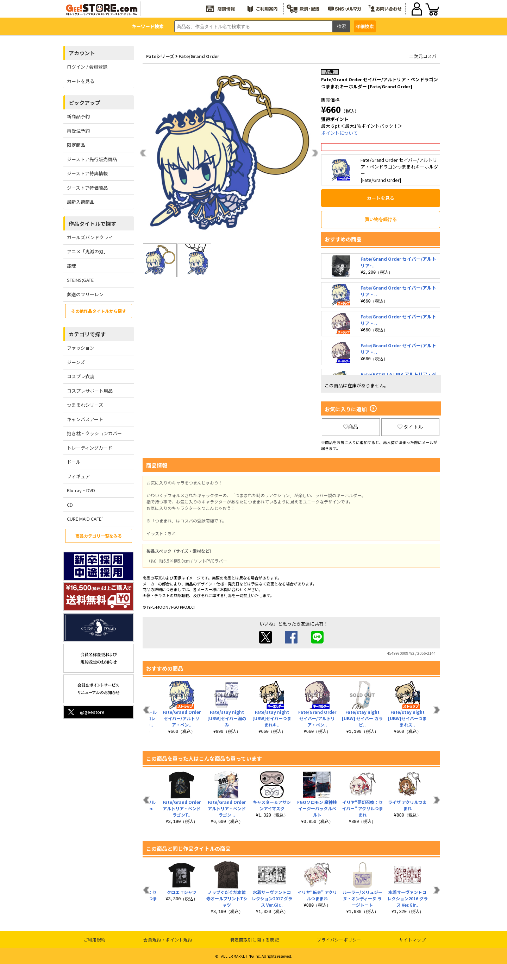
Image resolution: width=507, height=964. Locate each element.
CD (70, 504)
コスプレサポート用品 (90, 390)
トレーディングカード (89, 447)
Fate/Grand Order (199, 56)
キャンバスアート (85, 419)
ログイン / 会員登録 (87, 66)
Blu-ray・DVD (81, 490)
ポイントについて (339, 132)
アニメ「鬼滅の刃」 (87, 251)
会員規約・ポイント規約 (167, 940)
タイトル (411, 427)
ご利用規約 (94, 940)
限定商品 (76, 144)
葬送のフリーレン (85, 294)
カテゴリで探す (87, 334)
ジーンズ (76, 362)
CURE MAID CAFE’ (85, 518)
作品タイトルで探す (92, 223)
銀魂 (71, 265)
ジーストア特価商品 (87, 187)
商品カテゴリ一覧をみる (98, 536)
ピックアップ (84, 102)
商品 (350, 427)
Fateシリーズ (160, 56)
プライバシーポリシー (339, 940)
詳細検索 (365, 26)
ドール (74, 461)
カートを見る (80, 81)
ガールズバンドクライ (90, 237)
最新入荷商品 (80, 201)
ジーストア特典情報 (87, 173)
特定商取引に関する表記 (254, 940)
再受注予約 (78, 130)
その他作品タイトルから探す (98, 311)
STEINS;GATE (80, 280)
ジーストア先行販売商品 (92, 159)
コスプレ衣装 (80, 376)
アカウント (82, 53)
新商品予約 (78, 116)
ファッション (80, 347)
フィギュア (78, 476)
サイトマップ (412, 940)
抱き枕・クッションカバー (94, 433)
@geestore (86, 712)
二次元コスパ (423, 56)
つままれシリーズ (85, 404)
